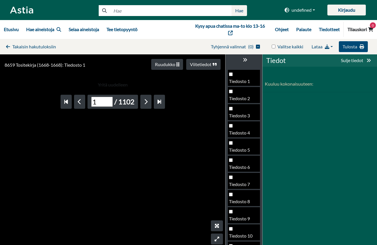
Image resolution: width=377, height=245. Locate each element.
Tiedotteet (329, 29)
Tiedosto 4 (239, 132)
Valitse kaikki (290, 46)
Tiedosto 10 (240, 235)
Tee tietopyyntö (121, 29)
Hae (239, 10)
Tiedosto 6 (239, 167)
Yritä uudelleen (113, 84)
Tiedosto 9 (239, 218)
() (235, 46)
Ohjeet (282, 29)
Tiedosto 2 (239, 98)
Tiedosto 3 (239, 115)
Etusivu (11, 29)
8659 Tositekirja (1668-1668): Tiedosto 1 (45, 65)
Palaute (303, 29)
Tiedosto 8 (239, 201)
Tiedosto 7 (239, 184)
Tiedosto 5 (239, 150)
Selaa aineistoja (84, 29)
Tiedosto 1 (239, 81)
